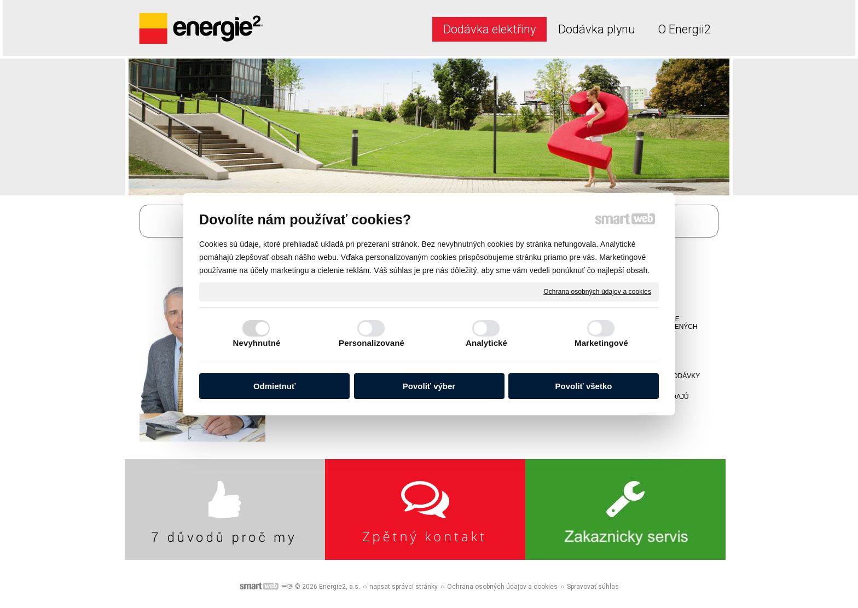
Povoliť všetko (583, 386)
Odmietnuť (274, 386)
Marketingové (601, 343)
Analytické (486, 343)
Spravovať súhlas (593, 586)
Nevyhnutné (257, 343)
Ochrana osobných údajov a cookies (597, 291)
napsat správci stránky (403, 586)
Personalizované (371, 343)
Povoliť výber (429, 386)
